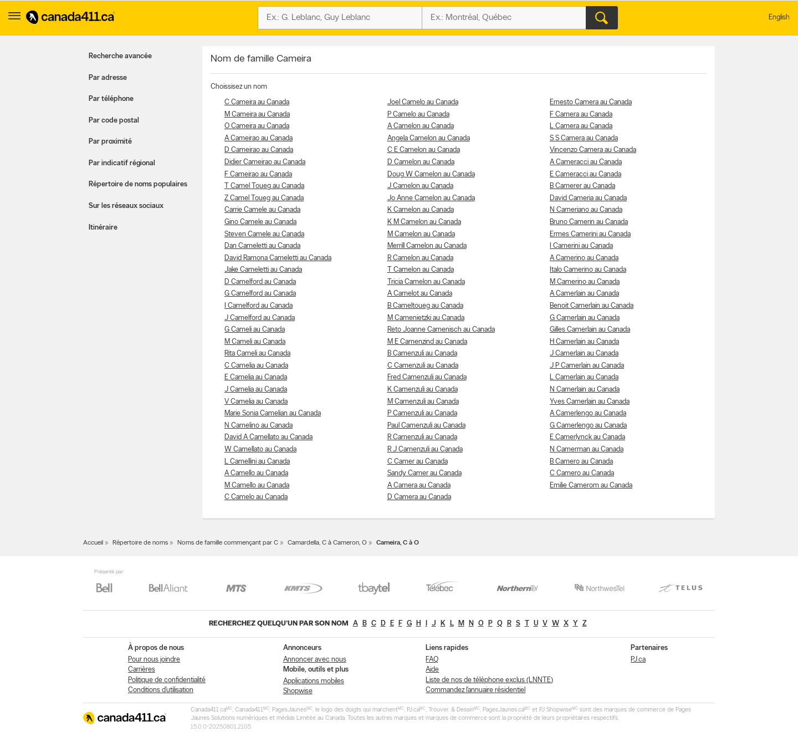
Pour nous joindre (154, 659)
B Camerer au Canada (582, 186)
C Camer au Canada (417, 461)
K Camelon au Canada (420, 210)
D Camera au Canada (419, 497)
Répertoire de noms (140, 543)
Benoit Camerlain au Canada (591, 305)
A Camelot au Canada (419, 293)
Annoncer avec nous (314, 659)
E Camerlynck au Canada (587, 437)
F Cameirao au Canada (258, 174)
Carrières (141, 669)
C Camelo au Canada (256, 497)
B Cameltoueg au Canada (425, 305)
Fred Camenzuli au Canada (427, 377)
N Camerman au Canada (586, 449)
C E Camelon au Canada (423, 150)
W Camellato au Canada (260, 449)
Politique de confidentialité (167, 680)
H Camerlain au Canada (584, 341)
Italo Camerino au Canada (588, 269)
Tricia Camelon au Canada (426, 282)
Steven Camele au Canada (264, 234)
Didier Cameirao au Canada (264, 162)
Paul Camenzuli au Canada (426, 425)
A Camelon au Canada (420, 126)
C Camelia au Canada (256, 365)
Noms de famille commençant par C (227, 543)
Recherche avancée (120, 56)
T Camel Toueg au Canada (264, 186)
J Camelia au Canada (255, 389)
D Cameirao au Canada (258, 150)
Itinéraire (103, 227)
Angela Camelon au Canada (428, 138)
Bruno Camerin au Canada (589, 222)
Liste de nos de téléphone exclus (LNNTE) (489, 680)
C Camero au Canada (582, 473)
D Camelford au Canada (260, 282)
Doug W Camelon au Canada (431, 174)
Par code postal (114, 120)
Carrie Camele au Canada (262, 210)
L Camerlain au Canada (584, 377)
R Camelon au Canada (420, 258)
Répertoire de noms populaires (138, 184)
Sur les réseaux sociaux (126, 206)
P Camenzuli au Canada (422, 413)
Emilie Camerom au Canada (591, 485)
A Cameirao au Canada (258, 138)
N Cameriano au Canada (586, 210)
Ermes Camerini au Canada (590, 234)
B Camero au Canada (581, 461)
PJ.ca (638, 659)
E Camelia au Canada (255, 377)
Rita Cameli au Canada (257, 353)
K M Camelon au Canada (424, 222)
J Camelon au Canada (420, 186)
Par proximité (110, 141)
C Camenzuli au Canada (422, 365)
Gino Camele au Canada (260, 222)
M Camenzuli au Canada (423, 401)
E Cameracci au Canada (585, 174)
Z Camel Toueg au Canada (264, 198)
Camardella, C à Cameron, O (327, 543)
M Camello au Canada (256, 485)
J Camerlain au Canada (584, 353)
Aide (432, 669)
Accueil (93, 543)
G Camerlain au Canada (585, 318)
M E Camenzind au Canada (427, 341)
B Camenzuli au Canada (422, 353)
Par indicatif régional (122, 163)
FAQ (432, 659)
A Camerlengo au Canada (588, 413)
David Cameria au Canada (588, 198)
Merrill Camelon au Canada (427, 246)
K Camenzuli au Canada (422, 389)
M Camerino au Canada (585, 282)
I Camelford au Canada (258, 305)
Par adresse (108, 78)
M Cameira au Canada (257, 114)
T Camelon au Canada (420, 269)
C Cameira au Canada (256, 102)
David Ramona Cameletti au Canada (277, 258)
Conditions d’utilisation (160, 690)
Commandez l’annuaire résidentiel (475, 690)
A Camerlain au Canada (584, 293)
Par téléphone (111, 99)
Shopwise (298, 691)
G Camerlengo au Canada (588, 425)
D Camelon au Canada (420, 162)
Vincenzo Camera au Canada (593, 150)
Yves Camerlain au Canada (590, 401)
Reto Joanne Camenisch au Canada (441, 329)
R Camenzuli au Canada (422, 437)
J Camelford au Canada (259, 318)
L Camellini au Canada (257, 461)
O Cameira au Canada (256, 126)
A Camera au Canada (419, 485)
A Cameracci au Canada (586, 162)
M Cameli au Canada (254, 341)
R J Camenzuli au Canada (425, 449)
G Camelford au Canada (260, 293)
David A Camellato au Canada (268, 437)
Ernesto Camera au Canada (591, 102)
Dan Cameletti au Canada (262, 246)
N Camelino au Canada (258, 425)
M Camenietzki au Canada (425, 318)
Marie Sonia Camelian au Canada (272, 413)
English (779, 17)
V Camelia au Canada (256, 401)
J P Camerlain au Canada (587, 365)
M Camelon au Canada (421, 234)
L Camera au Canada (581, 126)
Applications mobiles (313, 681)
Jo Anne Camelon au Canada (431, 198)
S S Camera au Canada (584, 138)
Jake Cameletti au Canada (263, 269)
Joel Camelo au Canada (422, 102)
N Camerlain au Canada (585, 389)
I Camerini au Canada (581, 246)
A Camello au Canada (256, 473)
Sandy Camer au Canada (424, 473)
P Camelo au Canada (418, 114)
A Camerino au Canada (584, 258)
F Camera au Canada (581, 114)
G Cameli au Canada (254, 329)
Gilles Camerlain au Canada (590, 329)
